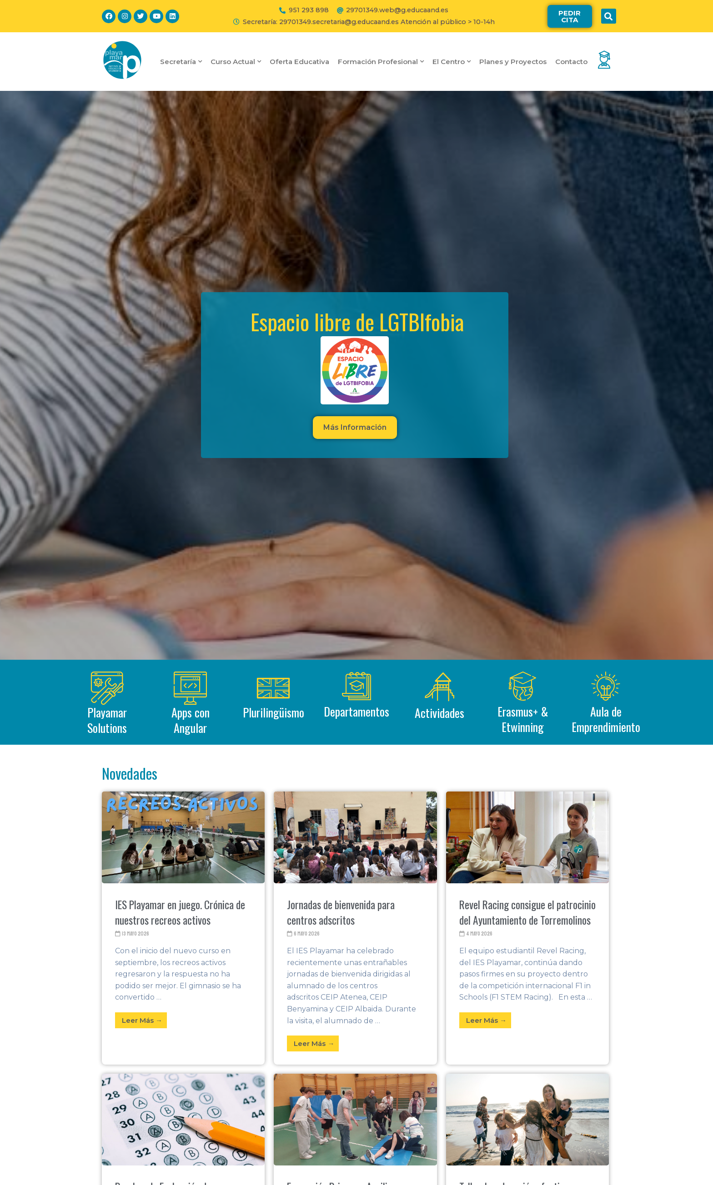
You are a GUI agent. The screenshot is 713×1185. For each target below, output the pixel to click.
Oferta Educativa (299, 61)
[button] (569, 16)
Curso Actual (236, 61)
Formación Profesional (381, 61)
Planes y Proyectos (513, 61)
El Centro (451, 61)
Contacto (571, 61)
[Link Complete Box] (183, 928)
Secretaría (181, 61)
